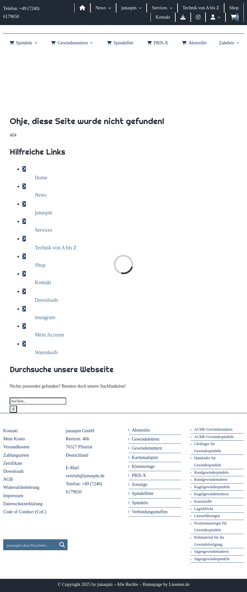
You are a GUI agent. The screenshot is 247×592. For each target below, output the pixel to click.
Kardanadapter (145, 457)
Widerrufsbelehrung (21, 487)
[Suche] (13, 409)
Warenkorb (46, 352)
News (40, 195)
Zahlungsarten (16, 455)
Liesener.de (179, 584)
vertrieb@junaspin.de (85, 475)
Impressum (13, 495)
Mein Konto (14, 438)
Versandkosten (16, 446)
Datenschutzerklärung (23, 503)
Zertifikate (12, 463)
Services (43, 230)
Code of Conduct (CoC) (24, 511)
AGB (8, 479)
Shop (40, 265)
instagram (45, 317)
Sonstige (139, 484)
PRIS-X (139, 475)
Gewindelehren (146, 439)
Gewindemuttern (147, 448)
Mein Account (49, 334)
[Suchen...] (38, 401)
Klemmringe (143, 466)
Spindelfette (143, 493)
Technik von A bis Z (56, 247)
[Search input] (30, 545)
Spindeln (140, 502)
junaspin (43, 212)
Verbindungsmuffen (150, 511)
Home (41, 177)
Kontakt (43, 282)
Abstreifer (141, 430)
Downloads (46, 300)
